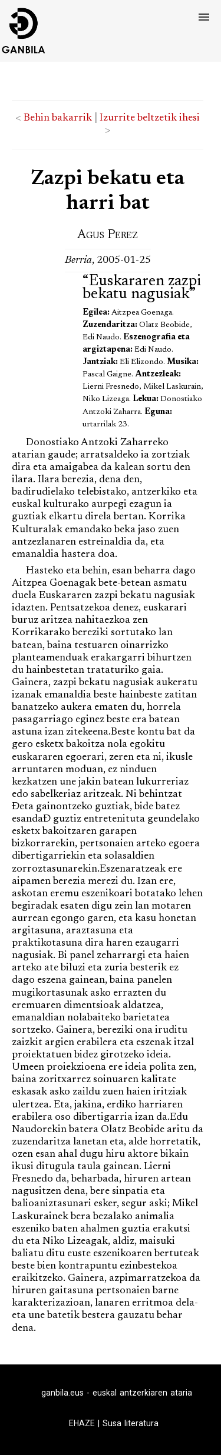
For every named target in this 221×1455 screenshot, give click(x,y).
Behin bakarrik (58, 118)
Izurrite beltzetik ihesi (150, 118)
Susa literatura (131, 1423)
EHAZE (82, 1423)
